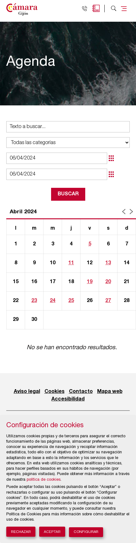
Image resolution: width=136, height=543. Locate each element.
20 (108, 282)
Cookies (54, 391)
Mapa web (110, 391)
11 (71, 263)
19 (89, 282)
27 (108, 301)
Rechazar (21, 532)
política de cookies (43, 480)
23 (34, 301)
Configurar (86, 532)
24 (52, 301)
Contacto (81, 391)
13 (108, 263)
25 (71, 301)
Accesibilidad (68, 399)
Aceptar (52, 532)
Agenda (96, 8)
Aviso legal (27, 391)
